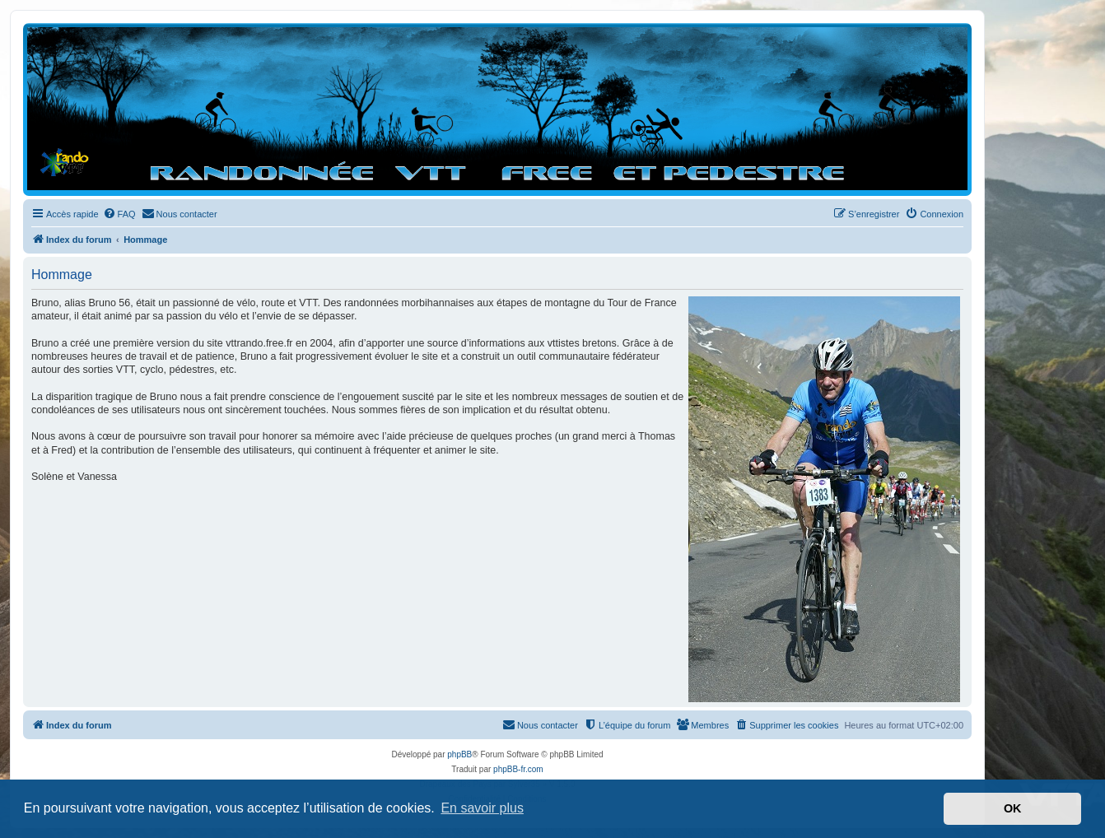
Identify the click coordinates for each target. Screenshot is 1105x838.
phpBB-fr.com (518, 769)
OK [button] (1013, 808)
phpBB (459, 754)
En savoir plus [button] (482, 808)
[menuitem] (119, 214)
